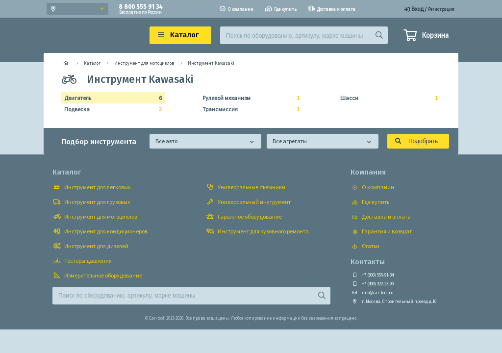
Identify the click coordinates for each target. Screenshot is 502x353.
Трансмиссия (248, 109)
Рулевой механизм (248, 98)
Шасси (386, 98)
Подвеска (110, 109)
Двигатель (110, 98)
